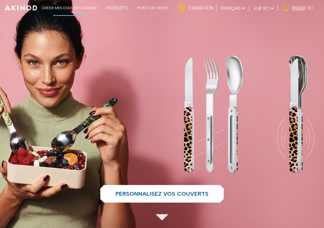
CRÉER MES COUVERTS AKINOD (69, 8)
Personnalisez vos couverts (162, 193)
